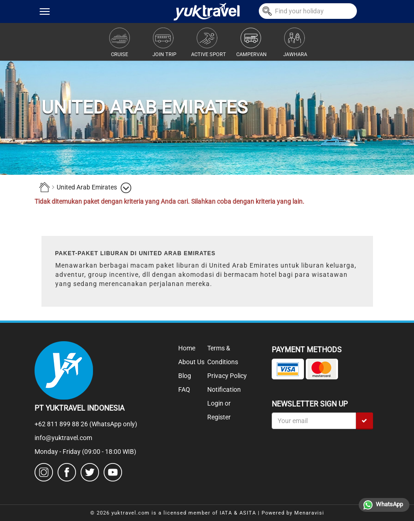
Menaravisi (309, 513)
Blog (184, 375)
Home (186, 348)
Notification (224, 389)
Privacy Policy (227, 375)
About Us (191, 362)
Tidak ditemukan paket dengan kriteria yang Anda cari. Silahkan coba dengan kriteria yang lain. (169, 201)
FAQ (184, 389)
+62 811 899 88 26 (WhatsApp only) (86, 424)
